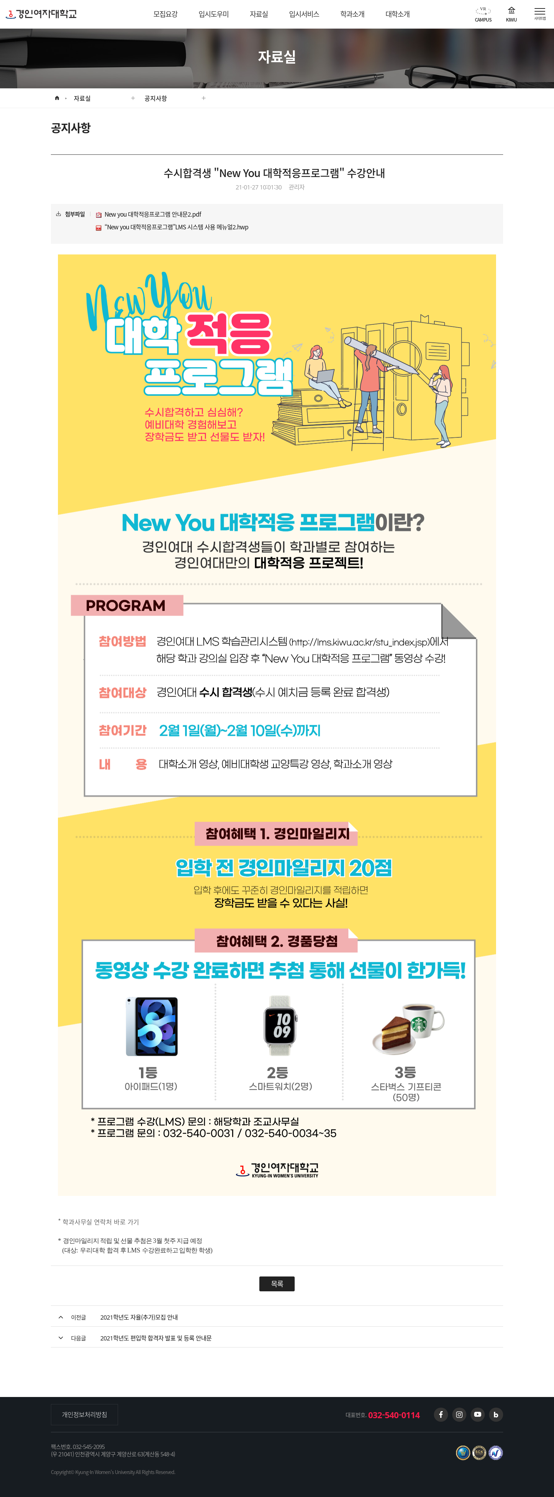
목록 (277, 1284)
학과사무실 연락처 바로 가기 (102, 1221)
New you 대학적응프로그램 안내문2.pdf (148, 214)
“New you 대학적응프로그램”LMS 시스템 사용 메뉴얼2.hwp (172, 227)
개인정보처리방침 (84, 1414)
